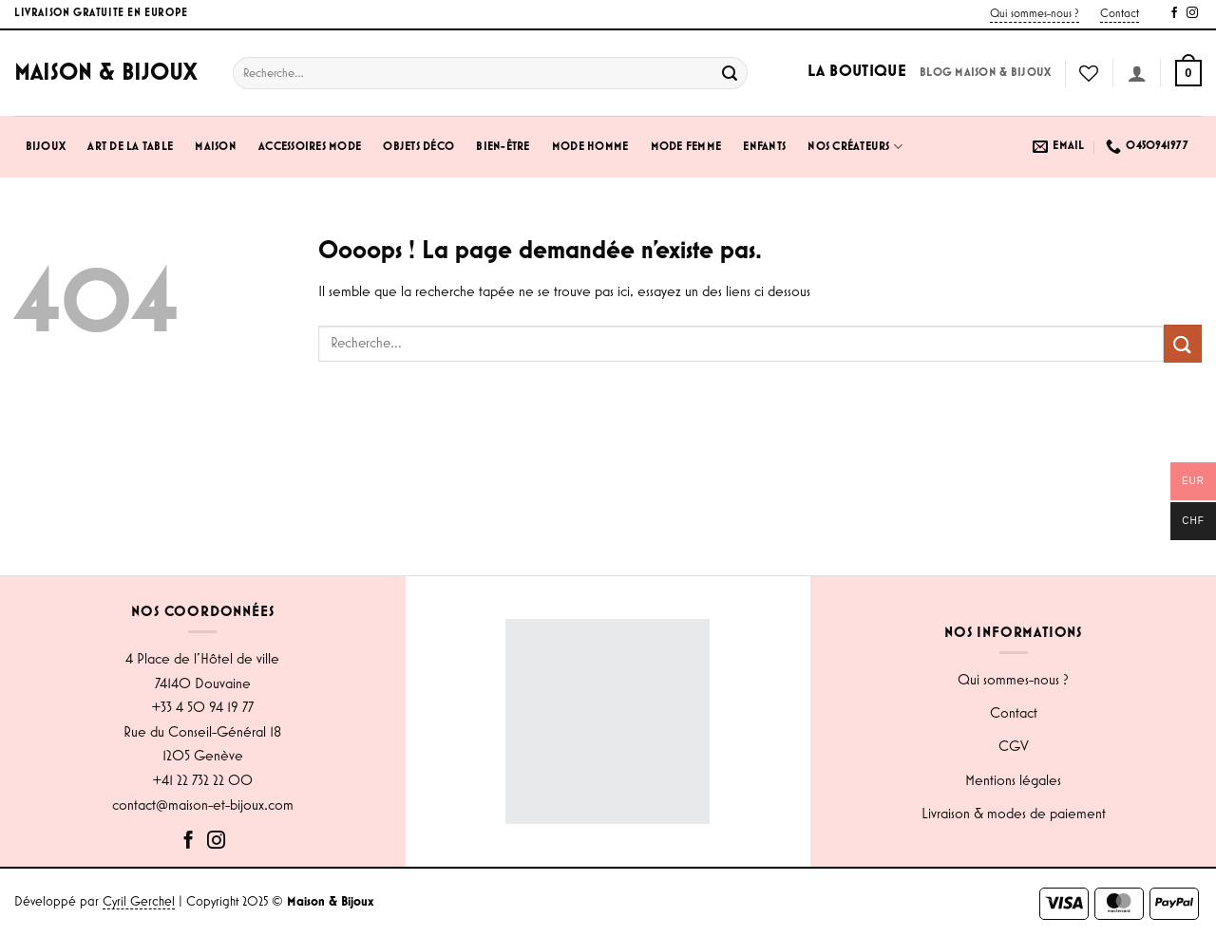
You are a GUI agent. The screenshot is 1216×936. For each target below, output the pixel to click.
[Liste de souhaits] (1088, 73)
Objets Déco (418, 146)
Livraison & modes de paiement (1014, 814)
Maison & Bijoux (106, 73)
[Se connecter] (1137, 73)
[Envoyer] (730, 73)
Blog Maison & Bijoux (985, 72)
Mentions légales (1013, 781)
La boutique (857, 71)
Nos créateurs (855, 147)
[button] (1188, 73)
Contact (1119, 14)
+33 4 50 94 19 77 (203, 708)
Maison (216, 146)
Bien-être (502, 146)
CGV (1013, 747)
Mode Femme (686, 146)
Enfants (764, 146)
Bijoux (46, 146)
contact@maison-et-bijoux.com (203, 806)
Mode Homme (590, 146)
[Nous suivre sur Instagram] (1192, 13)
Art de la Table (130, 146)
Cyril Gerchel (139, 901)
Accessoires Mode (309, 146)
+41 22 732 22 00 (203, 781)
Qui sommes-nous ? (1034, 14)
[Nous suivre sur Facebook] (1174, 13)
